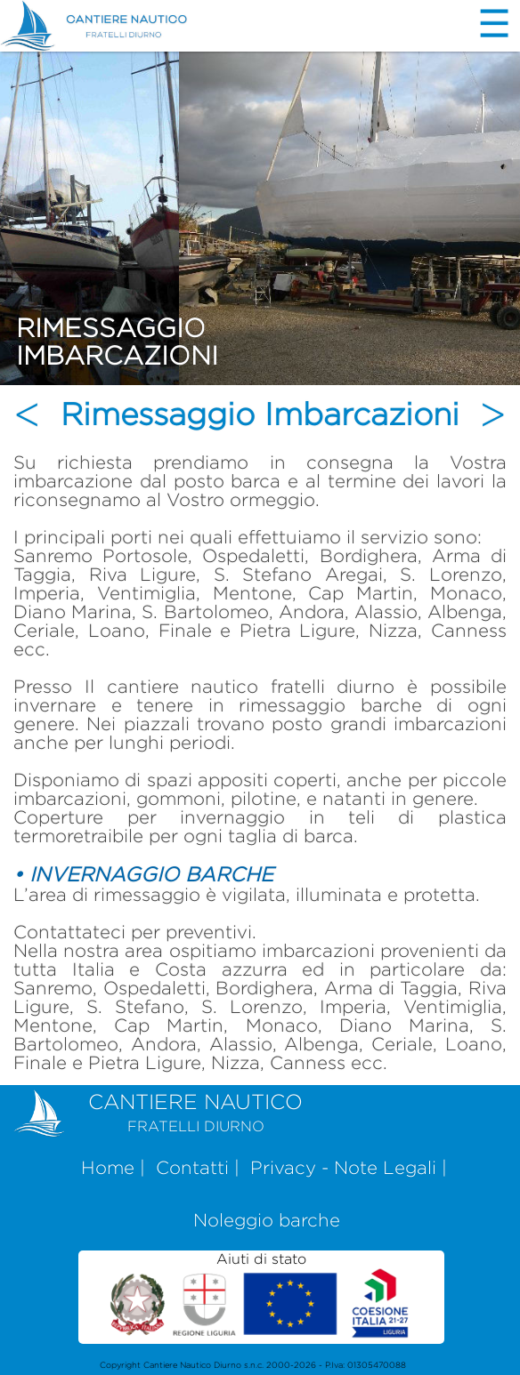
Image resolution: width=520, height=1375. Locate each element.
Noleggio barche (266, 1219)
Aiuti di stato (262, 1295)
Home (107, 1167)
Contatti (192, 1167)
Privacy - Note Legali (343, 1167)
